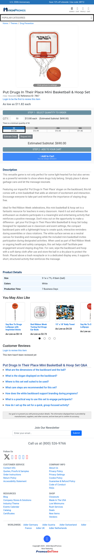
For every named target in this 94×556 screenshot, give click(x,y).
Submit (76, 433)
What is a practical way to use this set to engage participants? (39, 399)
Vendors (53, 517)
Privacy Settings (57, 474)
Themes (13, 23)
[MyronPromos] (14, 9)
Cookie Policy (55, 478)
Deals (52, 510)
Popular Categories (47, 18)
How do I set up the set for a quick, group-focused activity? (37, 405)
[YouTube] (27, 458)
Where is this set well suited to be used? (27, 381)
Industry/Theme (11, 503)
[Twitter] (7, 458)
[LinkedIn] (23, 458)
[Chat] (77, 8)
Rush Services (56, 507)
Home (5, 23)
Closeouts (54, 497)
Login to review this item (15, 350)
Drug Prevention (27, 23)
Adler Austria (48, 524)
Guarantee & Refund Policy (62, 481)
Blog (5, 497)
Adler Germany (30, 524)
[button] (71, 8)
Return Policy (9, 478)
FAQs (51, 488)
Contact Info (9, 468)
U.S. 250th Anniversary (20, 2)
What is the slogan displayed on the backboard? (31, 375)
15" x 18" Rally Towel (65, 324)
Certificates (9, 513)
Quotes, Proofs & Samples (16, 471)
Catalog (7, 510)
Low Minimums (56, 503)
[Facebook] (12, 458)
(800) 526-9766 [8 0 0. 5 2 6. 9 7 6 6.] (54, 443)
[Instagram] (20, 458)
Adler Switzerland (68, 524)
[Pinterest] (16, 458)
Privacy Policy (56, 471)
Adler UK (40, 528)
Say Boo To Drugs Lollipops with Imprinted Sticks (14, 327)
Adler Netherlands (58, 528)
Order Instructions (12, 474)
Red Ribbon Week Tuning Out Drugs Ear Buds (38, 327)
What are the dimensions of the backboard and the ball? (35, 369)
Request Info (25, 136)
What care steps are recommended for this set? (31, 387)
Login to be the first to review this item (21, 99)
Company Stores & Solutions (17, 500)
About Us (53, 468)
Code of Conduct (57, 484)
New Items (54, 513)
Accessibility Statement (14, 481)
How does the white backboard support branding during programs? (41, 393)
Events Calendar (11, 507)
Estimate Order (10, 136)
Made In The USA (57, 500)
